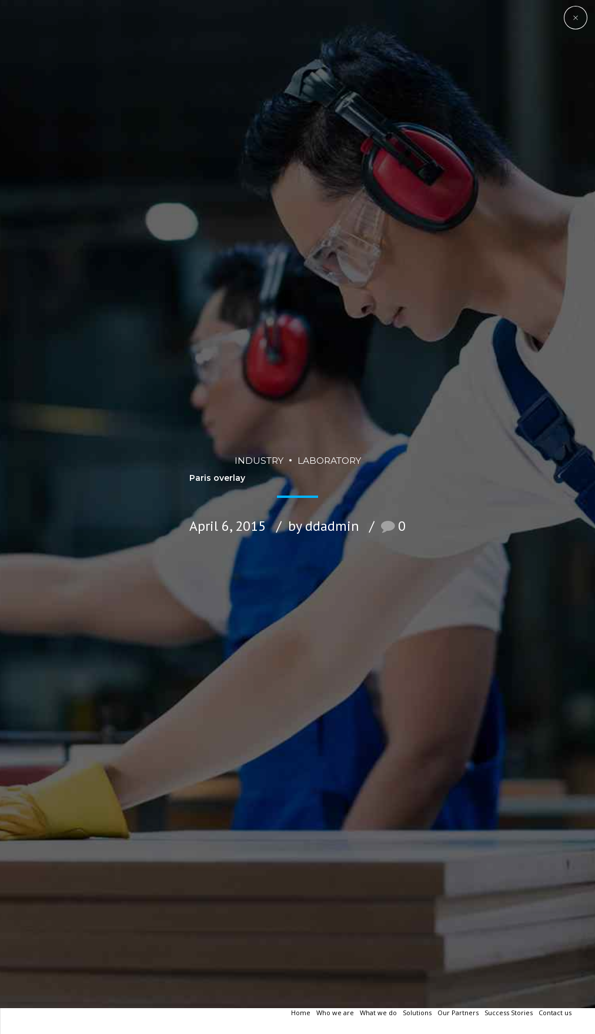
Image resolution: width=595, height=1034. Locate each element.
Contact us (555, 1012)
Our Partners (458, 1012)
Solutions (417, 1012)
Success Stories (508, 1012)
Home (300, 1012)
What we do (378, 1012)
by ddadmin (323, 491)
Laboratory (329, 425)
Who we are (335, 1012)
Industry (259, 425)
